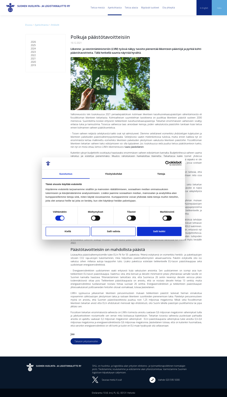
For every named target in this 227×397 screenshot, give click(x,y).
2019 (33, 65)
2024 (33, 48)
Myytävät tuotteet (150, 7)
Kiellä (68, 231)
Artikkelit (55, 24)
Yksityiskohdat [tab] (113, 173)
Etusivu (28, 24)
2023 (33, 51)
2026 (33, 41)
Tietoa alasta (131, 7)
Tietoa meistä (98, 7)
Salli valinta (113, 231)
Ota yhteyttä (168, 7)
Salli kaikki (159, 231)
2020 (33, 61)
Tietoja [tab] (161, 173)
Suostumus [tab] (65, 173)
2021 (33, 58)
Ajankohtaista (115, 7)
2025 (33, 45)
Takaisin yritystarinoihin (86, 341)
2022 (33, 55)
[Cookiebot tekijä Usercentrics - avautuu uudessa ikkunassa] (168, 163)
